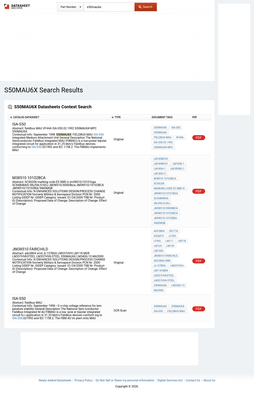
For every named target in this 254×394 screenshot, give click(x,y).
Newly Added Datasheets (55, 380)
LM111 (169, 240)
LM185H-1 (160, 168)
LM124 (158, 245)
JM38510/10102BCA (166, 213)
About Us (209, 380)
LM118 (182, 240)
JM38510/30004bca (166, 208)
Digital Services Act (169, 380)
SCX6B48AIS (161, 198)
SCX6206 (159, 183)
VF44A (180, 137)
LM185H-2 (160, 173)
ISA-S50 (99, 134)
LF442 (157, 240)
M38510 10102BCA (165, 178)
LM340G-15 (178, 285)
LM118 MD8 (161, 270)
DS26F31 (159, 235)
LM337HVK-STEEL (164, 280)
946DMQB (159, 223)
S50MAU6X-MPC (163, 147)
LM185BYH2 (161, 158)
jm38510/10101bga (166, 193)
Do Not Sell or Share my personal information (125, 380)
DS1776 (173, 231)
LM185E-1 (178, 163)
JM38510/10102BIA (165, 218)
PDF (199, 138)
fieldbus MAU (162, 137)
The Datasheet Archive (17, 6)
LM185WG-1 (177, 168)
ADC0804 (159, 231)
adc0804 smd (162, 260)
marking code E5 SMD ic (169, 188)
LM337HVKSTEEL (164, 275)
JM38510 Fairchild (166, 255)
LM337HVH (177, 265)
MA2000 (158, 290)
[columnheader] (58, 117)
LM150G (158, 250)
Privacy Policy (83, 380)
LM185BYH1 (161, 163)
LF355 (172, 235)
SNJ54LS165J (162, 203)
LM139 (170, 245)
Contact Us (193, 380)
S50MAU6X (160, 127)
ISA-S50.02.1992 (163, 142)
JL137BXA (160, 265)
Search (145, 7)
